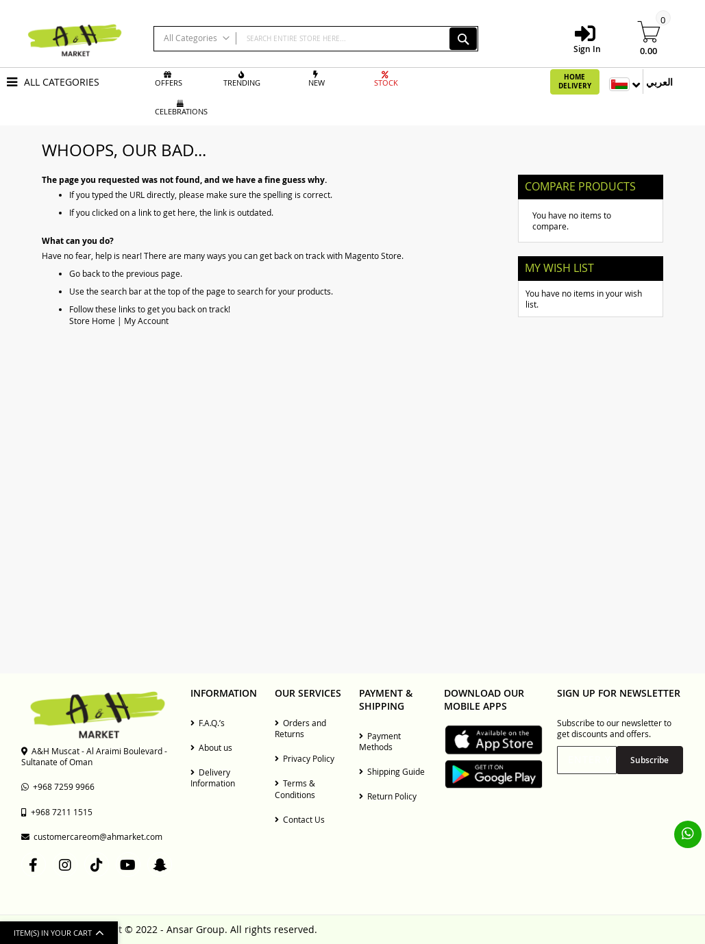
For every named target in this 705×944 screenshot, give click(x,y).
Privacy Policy (304, 758)
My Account (146, 320)
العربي (659, 81)
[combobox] (316, 39)
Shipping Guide (392, 771)
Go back (84, 273)
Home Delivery (574, 81)
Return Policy (388, 796)
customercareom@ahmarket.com (91, 836)
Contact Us (300, 819)
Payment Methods (380, 741)
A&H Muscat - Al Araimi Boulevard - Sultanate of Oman (94, 756)
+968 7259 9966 (58, 786)
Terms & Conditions (295, 788)
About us (211, 747)
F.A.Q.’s (207, 722)
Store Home (92, 320)
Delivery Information (212, 777)
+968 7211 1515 (56, 811)
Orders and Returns (300, 728)
